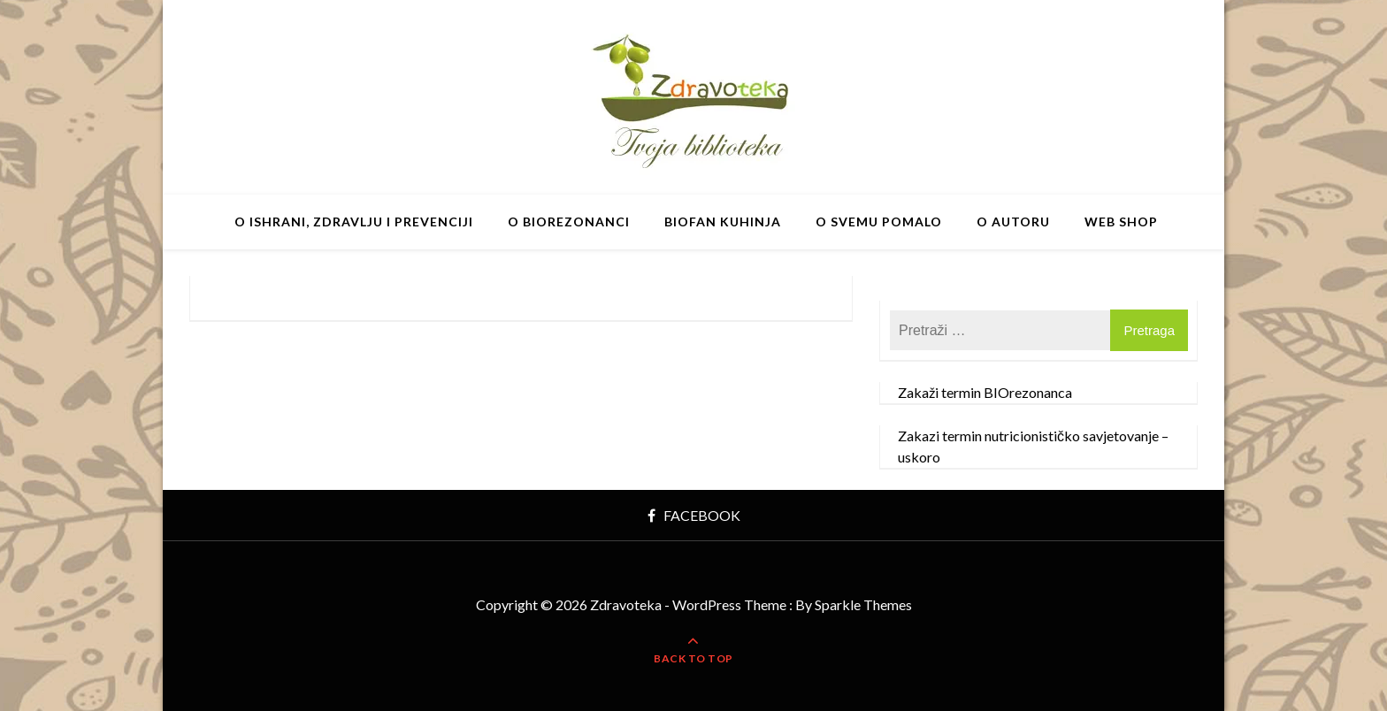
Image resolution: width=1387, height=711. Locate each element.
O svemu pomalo (879, 221)
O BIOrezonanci (569, 221)
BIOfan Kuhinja (722, 221)
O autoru (1013, 221)
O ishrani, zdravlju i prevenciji (353, 221)
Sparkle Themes (863, 604)
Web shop (1121, 221)
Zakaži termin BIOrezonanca (985, 392)
